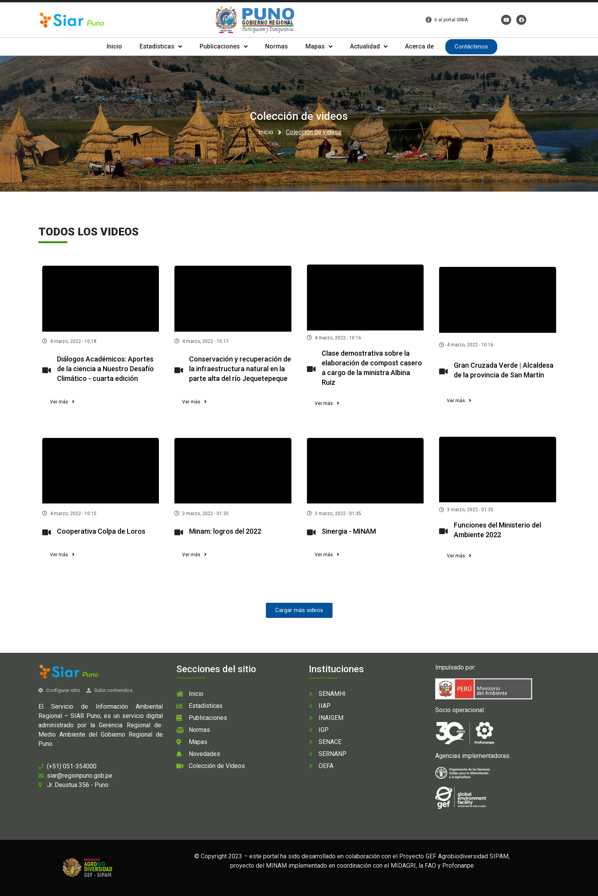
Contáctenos (471, 46)
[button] (62, 402)
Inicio (114, 46)
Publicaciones (224, 47)
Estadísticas (161, 47)
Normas (276, 46)
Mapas (319, 47)
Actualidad (369, 47)
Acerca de (419, 46)
